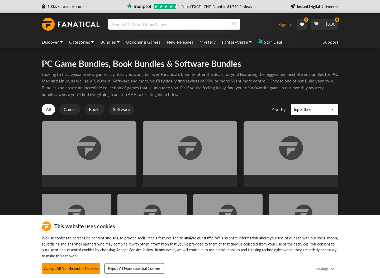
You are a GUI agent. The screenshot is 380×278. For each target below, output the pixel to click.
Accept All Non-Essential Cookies (71, 268)
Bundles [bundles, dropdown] (110, 41)
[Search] (234, 24)
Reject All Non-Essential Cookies (134, 268)
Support (330, 41)
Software (121, 109)
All (48, 109)
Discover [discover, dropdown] (52, 41)
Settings (325, 268)
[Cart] (324, 24)
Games (70, 109)
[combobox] (191, 24)
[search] (168, 24)
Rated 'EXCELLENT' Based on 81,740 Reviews (217, 6)
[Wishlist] (302, 24)
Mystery (208, 41)
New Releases (180, 41)
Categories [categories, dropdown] (81, 41)
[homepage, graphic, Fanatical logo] (71, 24)
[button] (65, 7)
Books (94, 109)
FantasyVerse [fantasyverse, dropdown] (237, 41)
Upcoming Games (143, 41)
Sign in (284, 24)
